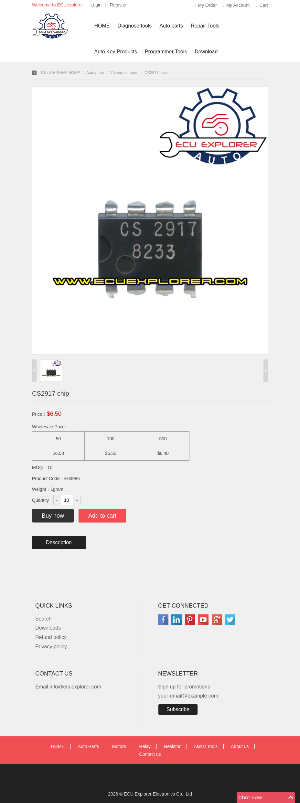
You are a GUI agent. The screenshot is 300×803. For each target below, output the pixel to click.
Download (206, 51)
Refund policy (51, 637)
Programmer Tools (166, 51)
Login (96, 4)
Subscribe (177, 709)
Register (118, 4)
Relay (145, 746)
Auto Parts (88, 746)
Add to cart (102, 515)
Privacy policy (51, 646)
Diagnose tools (134, 25)
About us (240, 746)
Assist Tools (206, 746)
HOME (102, 25)
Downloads (48, 628)
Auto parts (171, 25)
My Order (206, 5)
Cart (262, 5)
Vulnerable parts (124, 73)
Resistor (172, 746)
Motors (119, 746)
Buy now (53, 515)
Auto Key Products (115, 51)
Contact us (150, 754)
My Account (236, 5)
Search (43, 619)
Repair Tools (205, 25)
